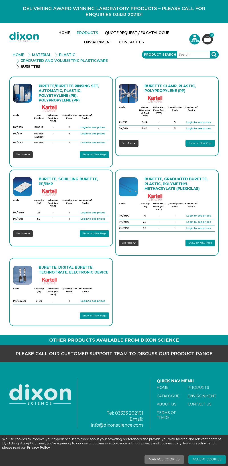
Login (194, 39)
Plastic (67, 55)
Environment (98, 42)
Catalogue (168, 396)
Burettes (30, 67)
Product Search (160, 55)
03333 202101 (129, 413)
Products (87, 33)
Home (64, 33)
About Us (166, 404)
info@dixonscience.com (117, 425)
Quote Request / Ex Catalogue (137, 33)
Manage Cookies (164, 459)
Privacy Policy (38, 448)
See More (23, 154)
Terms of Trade (166, 415)
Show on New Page (94, 154)
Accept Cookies (207, 459)
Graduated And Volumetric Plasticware (64, 61)
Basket (211, 35)
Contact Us (131, 42)
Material (41, 55)
